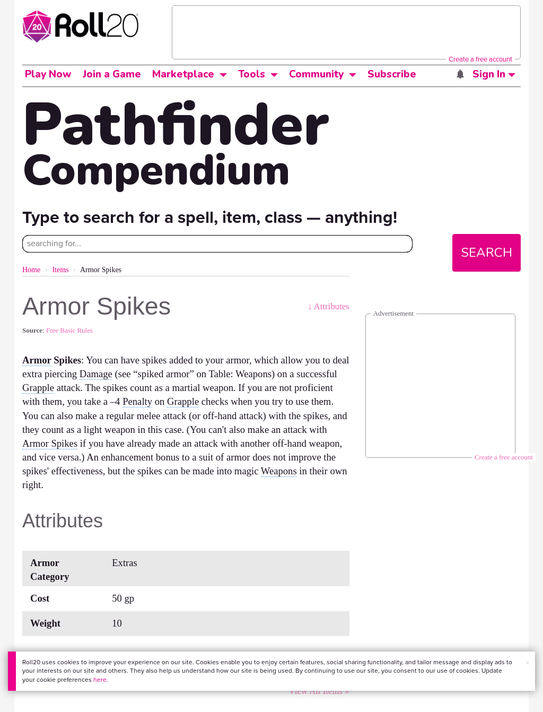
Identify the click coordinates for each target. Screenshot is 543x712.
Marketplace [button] (183, 74)
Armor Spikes (49, 443)
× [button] (528, 663)
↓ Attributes (328, 306)
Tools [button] (251, 74)
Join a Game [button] (112, 74)
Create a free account (480, 59)
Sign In (493, 74)
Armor (36, 360)
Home (31, 270)
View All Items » (319, 691)
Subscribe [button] (391, 74)
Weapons (279, 470)
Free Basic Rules (69, 330)
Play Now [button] (48, 74)
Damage (96, 373)
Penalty (137, 401)
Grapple (38, 387)
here (100, 679)
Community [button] (316, 74)
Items (60, 270)
